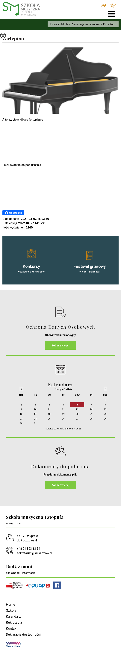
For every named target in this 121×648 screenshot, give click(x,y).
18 (49, 414)
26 (63, 418)
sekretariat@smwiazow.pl (103, 5)
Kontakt (11, 628)
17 (35, 414)
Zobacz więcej (60, 345)
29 (105, 418)
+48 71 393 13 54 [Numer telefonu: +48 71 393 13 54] (28, 548)
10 (35, 409)
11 (49, 409)
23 (21, 418)
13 (77, 409)
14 (91, 409)
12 (63, 409)
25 (49, 418)
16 (21, 414)
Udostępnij (13, 212)
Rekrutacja (14, 622)
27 (77, 418)
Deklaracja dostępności (23, 634)
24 (35, 418)
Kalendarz (13, 616)
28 (91, 418)
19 (63, 414)
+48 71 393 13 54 (113, 5)
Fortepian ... (108, 24)
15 (105, 409)
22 (105, 414)
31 (35, 423)
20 (77, 414)
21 (91, 414)
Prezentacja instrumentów (84, 24)
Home (53, 24)
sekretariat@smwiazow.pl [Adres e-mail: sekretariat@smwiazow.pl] (34, 553)
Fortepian (13, 38)
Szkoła (62, 24)
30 (21, 423)
